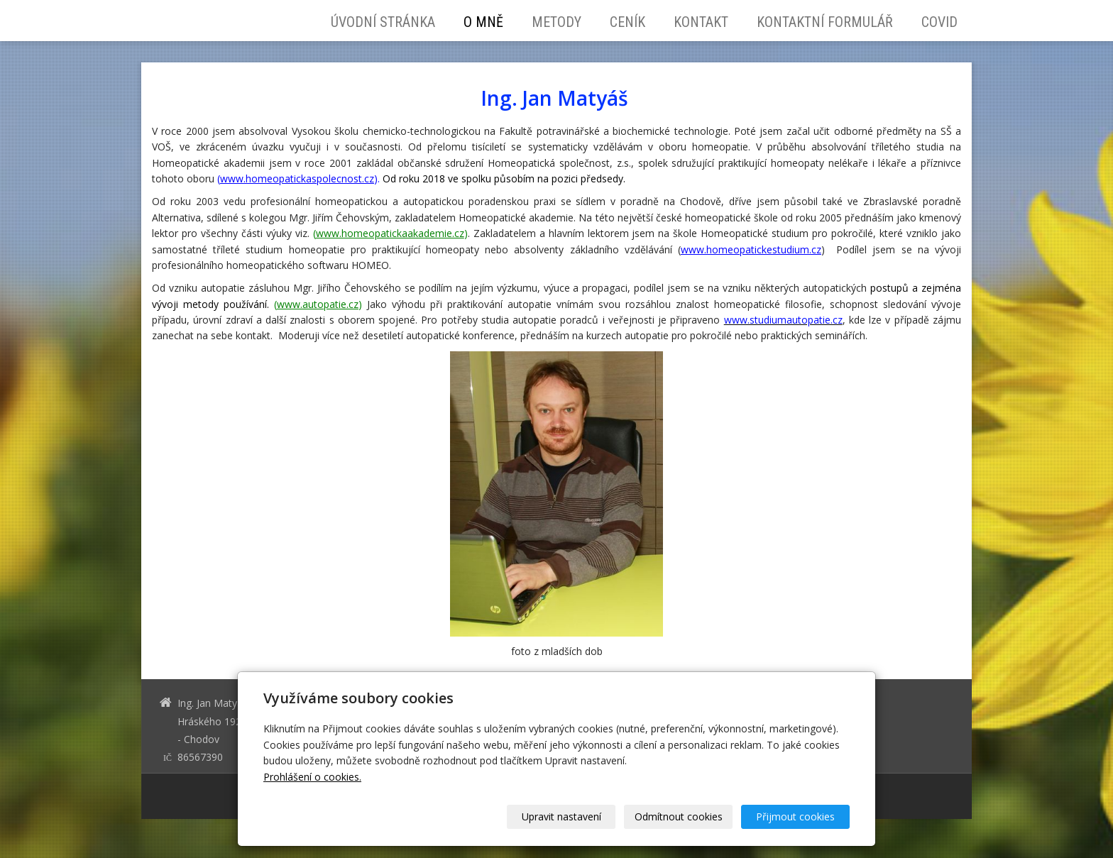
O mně (483, 22)
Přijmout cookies (795, 816)
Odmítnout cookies (679, 816)
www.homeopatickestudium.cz (751, 249)
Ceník (627, 22)
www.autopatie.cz (317, 304)
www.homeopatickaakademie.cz (390, 233)
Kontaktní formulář (825, 22)
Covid (939, 22)
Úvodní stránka (383, 22)
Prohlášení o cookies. (312, 776)
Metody (556, 22)
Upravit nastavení (561, 816)
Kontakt (701, 22)
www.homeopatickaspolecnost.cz (297, 178)
